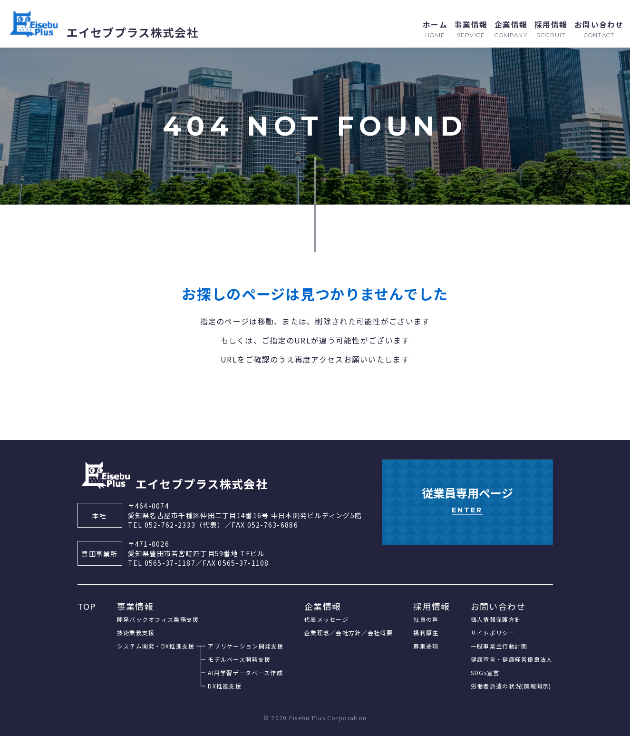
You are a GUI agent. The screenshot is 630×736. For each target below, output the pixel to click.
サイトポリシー (493, 632)
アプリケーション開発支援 (245, 646)
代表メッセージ (326, 619)
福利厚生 (425, 632)
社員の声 (425, 619)
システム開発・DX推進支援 (156, 646)
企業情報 (322, 606)
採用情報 (431, 606)
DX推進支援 (225, 686)
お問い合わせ (498, 606)
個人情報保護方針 (496, 619)
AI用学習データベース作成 (245, 672)
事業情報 (135, 606)
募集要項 (425, 646)
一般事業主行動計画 (499, 646)
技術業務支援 (136, 632)
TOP (87, 606)
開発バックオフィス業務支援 (158, 619)
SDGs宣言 (485, 672)
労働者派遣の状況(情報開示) (511, 686)
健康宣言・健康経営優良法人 (512, 659)
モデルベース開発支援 (239, 659)
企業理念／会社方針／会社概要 (348, 632)
